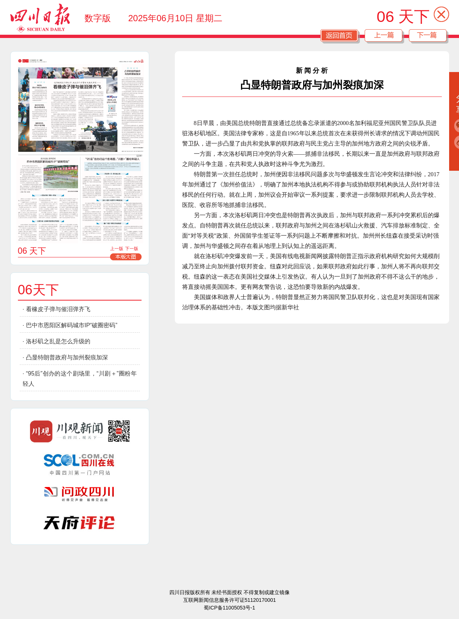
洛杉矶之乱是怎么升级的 (58, 341)
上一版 (116, 248)
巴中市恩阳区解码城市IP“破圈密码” (71, 325)
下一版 (131, 248)
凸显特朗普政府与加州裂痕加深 (67, 357)
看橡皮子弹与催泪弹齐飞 (58, 309)
